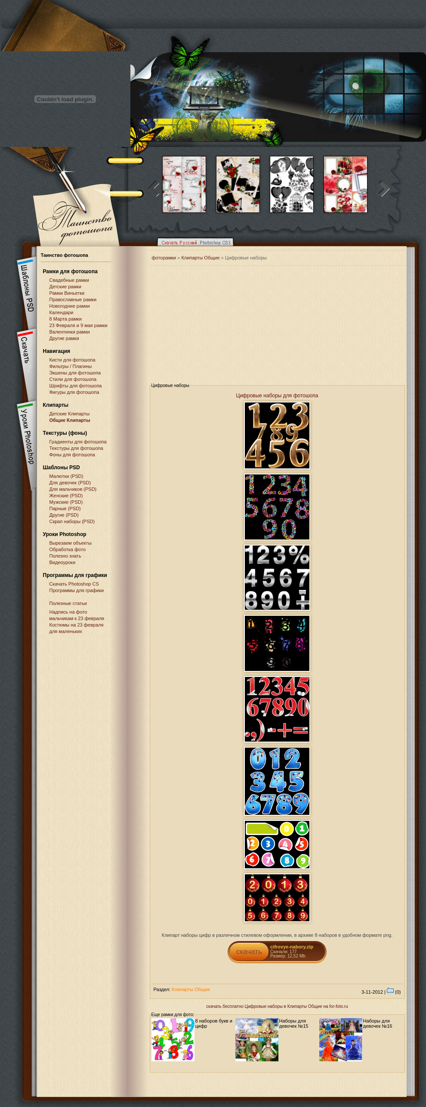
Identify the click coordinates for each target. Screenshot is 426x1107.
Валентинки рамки (69, 331)
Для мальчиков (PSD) (73, 489)
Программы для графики (76, 590)
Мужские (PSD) (66, 502)
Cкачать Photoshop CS (74, 583)
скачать (249, 952)
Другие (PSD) (64, 515)
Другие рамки (64, 338)
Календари (61, 312)
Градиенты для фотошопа (78, 441)
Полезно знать (65, 555)
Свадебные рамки (69, 280)
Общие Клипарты (69, 420)
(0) (394, 992)
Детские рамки (65, 286)
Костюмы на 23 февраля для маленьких (76, 628)
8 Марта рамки (65, 318)
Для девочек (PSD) (70, 482)
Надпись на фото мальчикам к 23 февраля (77, 615)
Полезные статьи (68, 603)
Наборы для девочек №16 (377, 1023)
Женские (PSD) (66, 495)
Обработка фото (67, 549)
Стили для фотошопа (73, 379)
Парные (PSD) (65, 508)
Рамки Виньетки (67, 293)
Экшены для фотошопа (75, 372)
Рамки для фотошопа (70, 271)
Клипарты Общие (201, 257)
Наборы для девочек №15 (294, 1023)
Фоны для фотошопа (72, 454)
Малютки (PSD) (66, 476)
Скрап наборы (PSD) (72, 521)
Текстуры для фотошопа (76, 448)
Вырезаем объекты (70, 543)
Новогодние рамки (69, 306)
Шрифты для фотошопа (75, 385)
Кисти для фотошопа (72, 359)
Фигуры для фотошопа (74, 392)
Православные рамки (73, 299)
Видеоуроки (62, 562)
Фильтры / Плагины (70, 366)
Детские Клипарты (69, 413)
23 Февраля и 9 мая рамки (78, 325)
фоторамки (164, 257)
